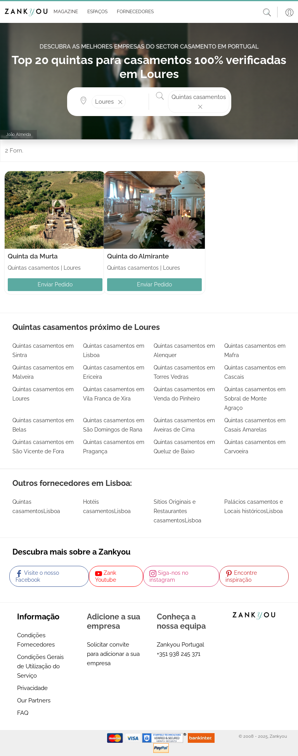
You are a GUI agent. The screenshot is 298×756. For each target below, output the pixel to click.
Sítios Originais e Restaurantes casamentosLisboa (177, 511)
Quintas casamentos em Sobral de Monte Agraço (255, 398)
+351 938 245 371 (178, 653)
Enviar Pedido (55, 284)
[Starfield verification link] (165, 737)
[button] (64, 12)
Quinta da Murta (33, 256)
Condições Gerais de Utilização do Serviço (40, 666)
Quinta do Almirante (138, 256)
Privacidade (32, 688)
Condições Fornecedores (36, 640)
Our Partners (33, 700)
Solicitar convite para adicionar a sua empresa (113, 654)
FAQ (22, 712)
